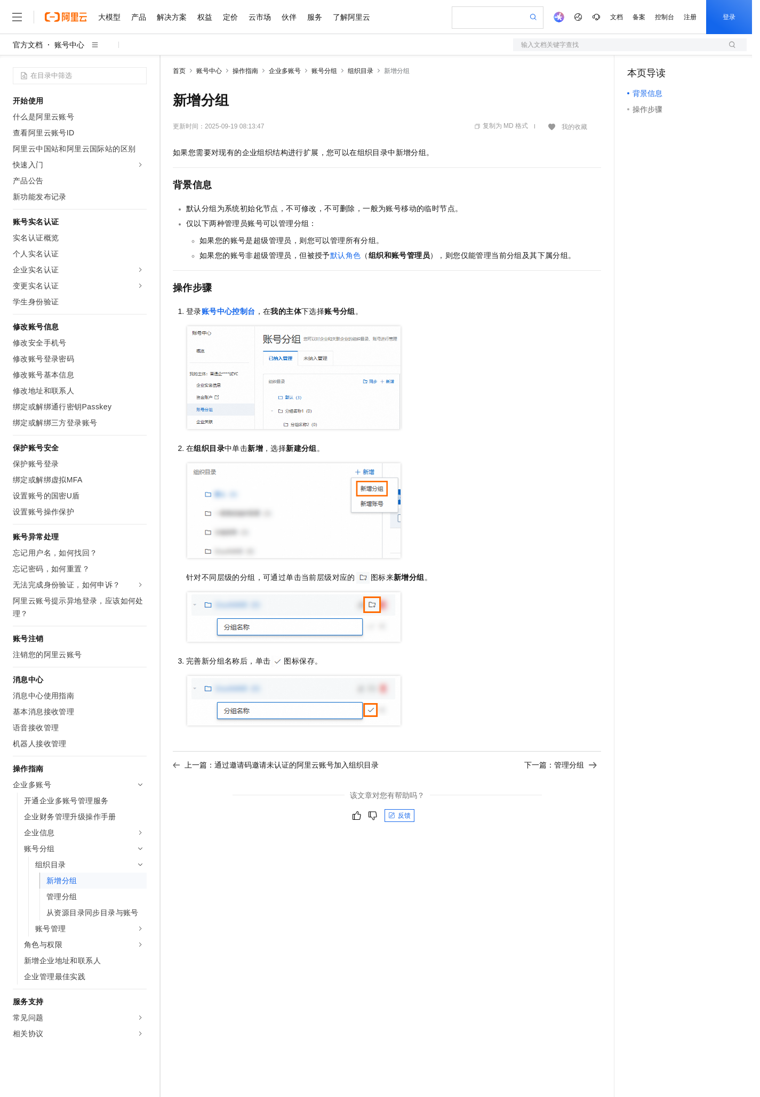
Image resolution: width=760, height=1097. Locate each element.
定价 (230, 17)
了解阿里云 (351, 17)
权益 (204, 17)
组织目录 (360, 71)
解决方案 (172, 17)
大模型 (109, 17)
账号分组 (324, 71)
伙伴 (289, 17)
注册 (690, 17)
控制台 (664, 17)
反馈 (399, 815)
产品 (138, 17)
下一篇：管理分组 (560, 765)
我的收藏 (574, 127)
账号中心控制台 (228, 311)
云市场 (260, 17)
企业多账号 (285, 71)
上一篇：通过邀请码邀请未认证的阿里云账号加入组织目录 (276, 765)
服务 (314, 17)
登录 (729, 17)
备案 (639, 17)
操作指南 (245, 71)
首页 (179, 71)
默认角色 (345, 255)
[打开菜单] (17, 17)
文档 (616, 17)
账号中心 (69, 45)
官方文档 (28, 45)
